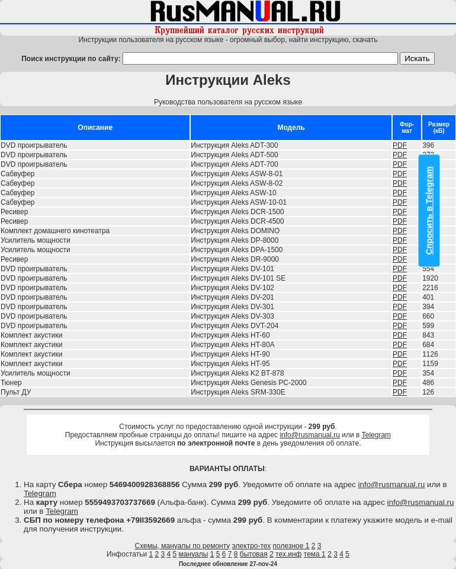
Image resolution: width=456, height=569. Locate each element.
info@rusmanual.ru (310, 435)
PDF (400, 145)
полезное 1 (291, 546)
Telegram (376, 435)
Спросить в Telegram (429, 210)
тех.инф (288, 554)
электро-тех (251, 546)
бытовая (254, 554)
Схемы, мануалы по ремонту (182, 546)
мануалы (193, 554)
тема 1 (315, 554)
